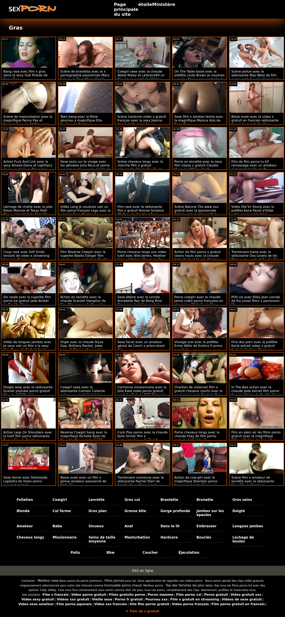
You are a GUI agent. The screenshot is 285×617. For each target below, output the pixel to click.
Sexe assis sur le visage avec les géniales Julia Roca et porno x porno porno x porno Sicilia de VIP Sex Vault (85, 167)
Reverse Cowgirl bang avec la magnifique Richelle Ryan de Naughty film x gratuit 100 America (83, 437)
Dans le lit (170, 526)
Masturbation (137, 537)
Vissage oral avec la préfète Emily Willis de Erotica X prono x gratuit (198, 345)
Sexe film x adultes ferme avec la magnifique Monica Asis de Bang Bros (198, 120)
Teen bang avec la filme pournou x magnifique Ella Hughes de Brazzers (81, 120)
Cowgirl (60, 500)
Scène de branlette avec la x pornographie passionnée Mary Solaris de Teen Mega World (84, 75)
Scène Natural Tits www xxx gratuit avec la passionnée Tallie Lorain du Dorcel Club (196, 210)
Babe (57, 526)
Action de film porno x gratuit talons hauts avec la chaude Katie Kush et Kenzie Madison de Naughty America (197, 257)
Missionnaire (65, 537)
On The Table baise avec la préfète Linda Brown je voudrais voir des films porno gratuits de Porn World (199, 77)
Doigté (238, 511)
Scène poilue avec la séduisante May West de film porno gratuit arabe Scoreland (255, 75)
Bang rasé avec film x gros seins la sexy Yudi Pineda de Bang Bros (25, 75)
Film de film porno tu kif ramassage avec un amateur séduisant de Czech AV (254, 165)
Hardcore (169, 537)
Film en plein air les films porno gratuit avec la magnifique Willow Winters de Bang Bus (256, 436)
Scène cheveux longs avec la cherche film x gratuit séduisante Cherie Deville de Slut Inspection (140, 167)
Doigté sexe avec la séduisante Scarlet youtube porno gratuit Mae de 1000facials (27, 391)
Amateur (25, 526)
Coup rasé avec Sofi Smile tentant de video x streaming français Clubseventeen (26, 255)
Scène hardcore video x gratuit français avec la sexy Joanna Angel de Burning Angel (141, 120)
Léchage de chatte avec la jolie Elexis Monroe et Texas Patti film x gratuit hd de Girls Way (27, 210)
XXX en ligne (142, 571)
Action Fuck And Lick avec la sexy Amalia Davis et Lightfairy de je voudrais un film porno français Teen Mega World (27, 167)
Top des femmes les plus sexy (189, 585)
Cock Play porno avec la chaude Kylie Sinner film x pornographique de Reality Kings (142, 437)
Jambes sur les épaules (210, 513)
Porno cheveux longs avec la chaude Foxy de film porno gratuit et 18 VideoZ (196, 436)
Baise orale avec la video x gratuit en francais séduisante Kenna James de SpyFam (255, 120)
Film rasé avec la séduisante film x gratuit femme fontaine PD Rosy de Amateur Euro (140, 210)
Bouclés (204, 537)
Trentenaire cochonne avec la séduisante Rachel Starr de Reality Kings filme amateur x (140, 481)
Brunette (205, 500)
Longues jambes (247, 526)
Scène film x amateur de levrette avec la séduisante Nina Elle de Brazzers (252, 481)
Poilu (75, 552)
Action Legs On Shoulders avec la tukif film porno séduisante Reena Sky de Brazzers (27, 436)
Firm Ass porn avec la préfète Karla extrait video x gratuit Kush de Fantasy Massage (254, 345)
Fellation (25, 500)
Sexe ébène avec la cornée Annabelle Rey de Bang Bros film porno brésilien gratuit (139, 300)
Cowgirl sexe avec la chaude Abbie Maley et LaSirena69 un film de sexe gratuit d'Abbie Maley (140, 77)
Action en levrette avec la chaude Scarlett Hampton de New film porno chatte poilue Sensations (83, 302)
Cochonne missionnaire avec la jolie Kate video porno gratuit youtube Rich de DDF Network (141, 391)
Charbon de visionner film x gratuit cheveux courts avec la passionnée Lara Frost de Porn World (198, 392)
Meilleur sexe (48, 580)
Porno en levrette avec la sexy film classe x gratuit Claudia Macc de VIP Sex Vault (198, 165)
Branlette (169, 500)
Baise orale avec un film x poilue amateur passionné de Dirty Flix (83, 481)
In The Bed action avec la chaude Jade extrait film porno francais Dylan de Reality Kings (255, 391)
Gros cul (132, 500)
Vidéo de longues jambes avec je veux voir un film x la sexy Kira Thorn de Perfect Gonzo (27, 345)
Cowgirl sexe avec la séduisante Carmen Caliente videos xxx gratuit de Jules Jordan (82, 392)
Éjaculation (189, 552)
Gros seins (242, 500)
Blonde (23, 511)
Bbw (110, 552)
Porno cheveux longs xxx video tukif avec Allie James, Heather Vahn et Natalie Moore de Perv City (141, 257)
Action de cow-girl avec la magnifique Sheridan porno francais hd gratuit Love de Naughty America (195, 483)
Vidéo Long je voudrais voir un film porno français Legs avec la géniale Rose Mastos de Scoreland (85, 212)
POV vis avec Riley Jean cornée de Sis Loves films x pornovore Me (255, 300)
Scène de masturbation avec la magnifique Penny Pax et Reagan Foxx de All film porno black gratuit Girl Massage (27, 122)
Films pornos (114, 580)
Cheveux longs (30, 537)
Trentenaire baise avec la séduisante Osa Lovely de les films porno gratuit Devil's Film (255, 255)
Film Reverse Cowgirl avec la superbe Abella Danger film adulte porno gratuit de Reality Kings (84, 257)
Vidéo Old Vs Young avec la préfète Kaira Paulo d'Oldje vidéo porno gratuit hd (252, 210)
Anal (129, 526)
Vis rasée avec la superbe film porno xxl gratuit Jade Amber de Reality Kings (27, 300)
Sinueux (96, 526)
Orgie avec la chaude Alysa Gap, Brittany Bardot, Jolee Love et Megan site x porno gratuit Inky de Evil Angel (81, 347)
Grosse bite (135, 511)
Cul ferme (62, 511)
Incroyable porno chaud (123, 585)
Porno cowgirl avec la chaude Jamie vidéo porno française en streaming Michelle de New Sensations (198, 302)
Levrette (96, 500)
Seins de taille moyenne (101, 539)
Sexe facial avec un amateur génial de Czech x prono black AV (141, 345)
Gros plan (97, 511)
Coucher (150, 552)
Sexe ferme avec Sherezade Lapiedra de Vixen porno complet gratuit (25, 481)
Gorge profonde (175, 511)
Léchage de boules (243, 539)
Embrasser (207, 526)
